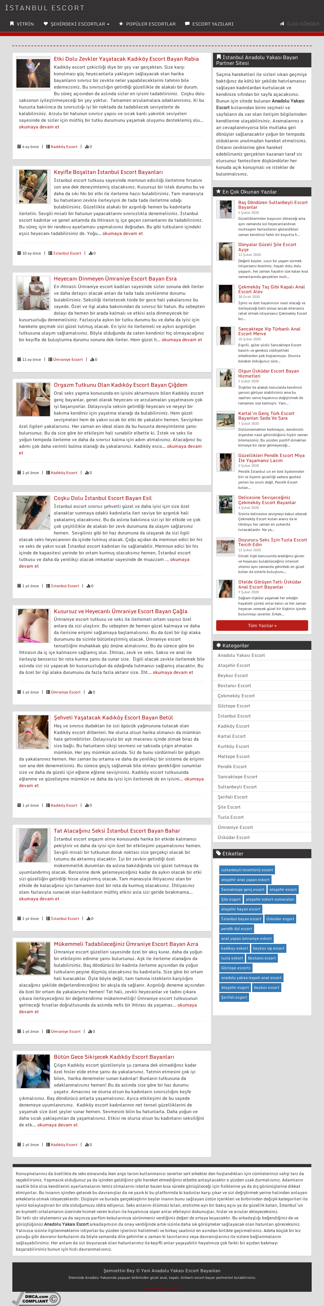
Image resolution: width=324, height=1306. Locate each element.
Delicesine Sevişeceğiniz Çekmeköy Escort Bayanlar (267, 500)
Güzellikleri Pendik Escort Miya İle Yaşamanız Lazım (271, 458)
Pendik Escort (232, 766)
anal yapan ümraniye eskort (246, 938)
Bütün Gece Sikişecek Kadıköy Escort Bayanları (114, 1056)
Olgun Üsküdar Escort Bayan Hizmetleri (268, 373)
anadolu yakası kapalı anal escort (251, 978)
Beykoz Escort (233, 675)
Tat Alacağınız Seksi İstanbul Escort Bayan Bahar (117, 830)
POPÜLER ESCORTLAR (147, 24)
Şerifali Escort (233, 796)
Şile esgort (231, 899)
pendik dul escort (236, 929)
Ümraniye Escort (68, 359)
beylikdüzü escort (163, 1288)
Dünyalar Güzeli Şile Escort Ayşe (267, 247)
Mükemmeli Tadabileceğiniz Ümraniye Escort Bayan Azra (126, 943)
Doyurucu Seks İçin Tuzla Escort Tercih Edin (272, 542)
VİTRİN (21, 24)
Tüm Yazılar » (262, 625)
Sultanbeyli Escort (237, 786)
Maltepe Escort (234, 756)
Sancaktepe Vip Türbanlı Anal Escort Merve (269, 331)
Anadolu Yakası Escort (241, 655)
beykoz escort (266, 987)
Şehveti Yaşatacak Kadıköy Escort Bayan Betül (113, 717)
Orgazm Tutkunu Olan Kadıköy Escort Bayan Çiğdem (120, 384)
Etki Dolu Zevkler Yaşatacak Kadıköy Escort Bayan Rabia (126, 58)
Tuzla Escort (231, 817)
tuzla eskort (232, 958)
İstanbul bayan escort (241, 919)
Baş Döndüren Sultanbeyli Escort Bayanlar (273, 205)
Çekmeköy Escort (236, 695)
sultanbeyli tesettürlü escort (247, 870)
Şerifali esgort (234, 997)
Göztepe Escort (234, 705)
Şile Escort (229, 806)
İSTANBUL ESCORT (45, 7)
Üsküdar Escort (234, 837)
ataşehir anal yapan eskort (245, 880)
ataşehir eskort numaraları (270, 899)
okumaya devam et (39, 126)
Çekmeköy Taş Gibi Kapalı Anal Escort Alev (271, 289)
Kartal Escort (232, 736)
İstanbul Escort (67, 253)
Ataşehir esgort (235, 987)
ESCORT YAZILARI (209, 24)
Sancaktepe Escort (238, 776)
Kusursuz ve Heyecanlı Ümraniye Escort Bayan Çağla (121, 611)
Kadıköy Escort (64, 147)
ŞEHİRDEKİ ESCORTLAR (76, 24)
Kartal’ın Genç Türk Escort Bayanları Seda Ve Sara (266, 416)
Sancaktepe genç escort (243, 889)
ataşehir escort (283, 889)
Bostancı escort (262, 958)
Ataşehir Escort (234, 665)
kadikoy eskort (234, 948)
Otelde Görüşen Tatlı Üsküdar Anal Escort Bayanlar (269, 584)
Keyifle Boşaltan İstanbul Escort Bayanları (108, 172)
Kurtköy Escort (233, 746)
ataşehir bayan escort (240, 909)
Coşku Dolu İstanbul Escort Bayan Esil (103, 498)
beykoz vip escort (268, 948)
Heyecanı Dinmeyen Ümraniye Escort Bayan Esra (115, 278)
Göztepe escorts (236, 968)
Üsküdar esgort (280, 919)
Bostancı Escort (234, 685)
